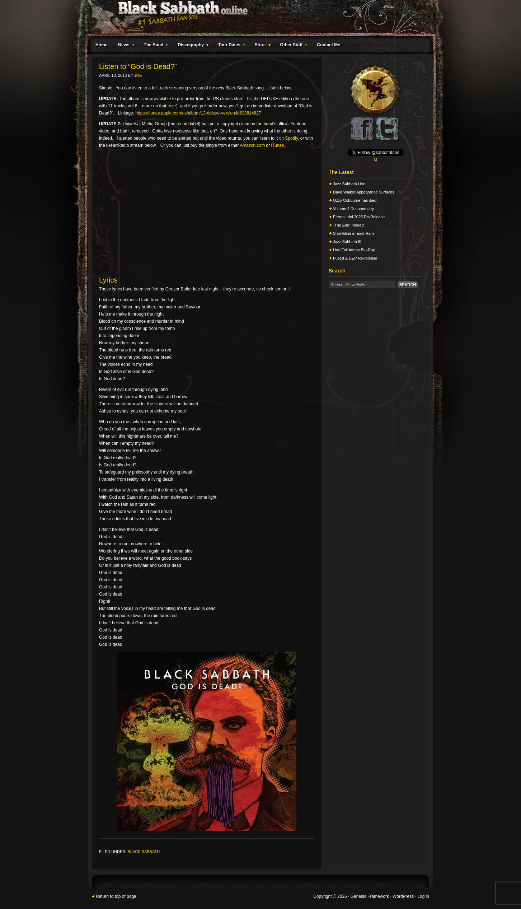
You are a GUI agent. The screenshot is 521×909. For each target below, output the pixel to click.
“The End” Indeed (348, 225)
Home (101, 44)
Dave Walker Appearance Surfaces (363, 192)
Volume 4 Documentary (353, 208)
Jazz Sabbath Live (349, 184)
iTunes (277, 145)
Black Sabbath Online (257, 18)
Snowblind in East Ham (353, 233)
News (124, 46)
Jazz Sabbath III (347, 241)
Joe (138, 75)
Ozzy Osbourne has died (354, 200)
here (172, 105)
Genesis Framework (370, 896)
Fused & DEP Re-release (355, 258)
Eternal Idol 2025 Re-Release (359, 217)
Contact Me (328, 44)
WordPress (403, 896)
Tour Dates (230, 46)
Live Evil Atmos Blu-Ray (354, 250)
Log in (423, 896)
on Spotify (288, 138)
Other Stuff (292, 46)
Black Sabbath (143, 851)
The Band (154, 46)
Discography (191, 46)
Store (261, 46)
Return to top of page (116, 896)
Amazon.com (252, 145)
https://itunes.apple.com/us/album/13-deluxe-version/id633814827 (198, 113)
